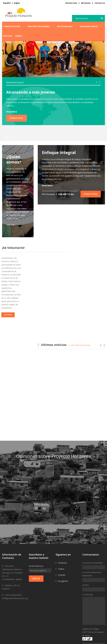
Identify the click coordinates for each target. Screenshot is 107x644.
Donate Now (16, 118)
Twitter (61, 538)
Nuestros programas (39, 26)
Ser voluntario (65, 26)
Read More (11, 111)
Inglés (17, 3)
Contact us (100, 3)
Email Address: (36, 535)
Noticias (7, 36)
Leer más (10, 224)
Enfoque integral (59, 152)
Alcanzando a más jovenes (30, 92)
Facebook (62, 532)
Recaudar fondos (89, 26)
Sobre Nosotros (11, 26)
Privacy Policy (99, 640)
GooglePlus (63, 550)
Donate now (71, 3)
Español (7, 3)
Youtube (61, 544)
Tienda (18, 36)
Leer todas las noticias (80, 345)
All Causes (85, 3)
